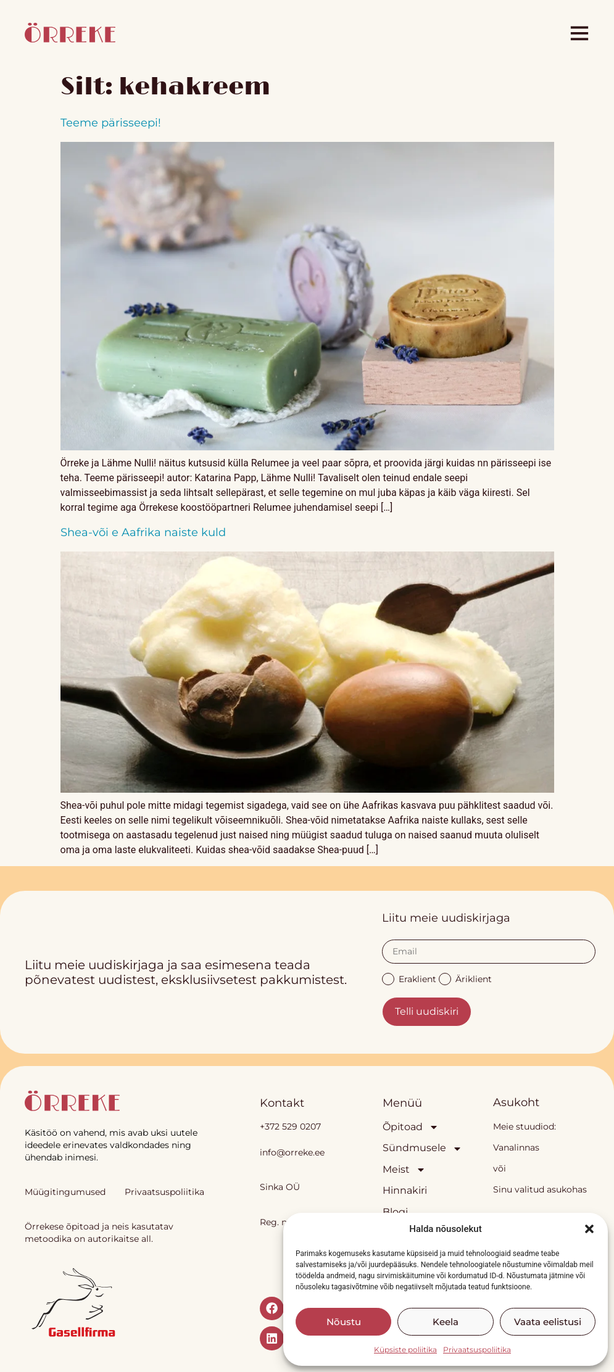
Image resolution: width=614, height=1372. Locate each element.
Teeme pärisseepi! (110, 123)
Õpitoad (411, 1127)
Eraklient (409, 978)
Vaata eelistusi (547, 1322)
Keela (445, 1322)
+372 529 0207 (290, 1126)
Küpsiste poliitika (405, 1349)
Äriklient (465, 978)
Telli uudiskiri (426, 1011)
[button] (589, 1229)
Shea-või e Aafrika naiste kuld (143, 532)
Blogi (395, 1212)
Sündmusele (414, 1148)
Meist (404, 1169)
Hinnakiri (405, 1190)
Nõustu (343, 1322)
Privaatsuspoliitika (477, 1349)
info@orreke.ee (292, 1152)
